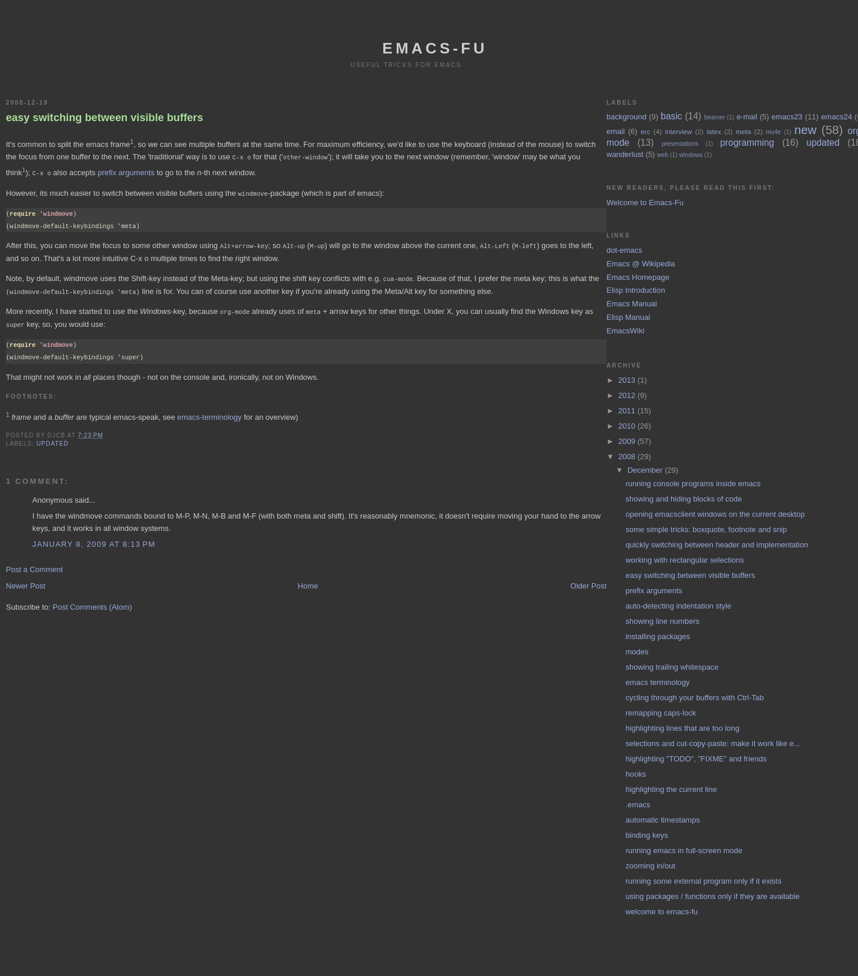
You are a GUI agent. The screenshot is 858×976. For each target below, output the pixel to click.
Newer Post (25, 581)
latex (713, 131)
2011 (628, 410)
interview (678, 131)
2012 (628, 395)
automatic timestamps (662, 819)
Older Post (588, 581)
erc (645, 131)
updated (52, 439)
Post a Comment (34, 564)
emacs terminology (657, 682)
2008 (628, 456)
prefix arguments (126, 172)
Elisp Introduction (635, 290)
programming (747, 143)
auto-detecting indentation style (678, 605)
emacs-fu (435, 48)
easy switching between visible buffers (104, 117)
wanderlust (625, 154)
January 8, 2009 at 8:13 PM (94, 539)
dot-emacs (624, 250)
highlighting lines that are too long (682, 728)
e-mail (746, 116)
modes (636, 651)
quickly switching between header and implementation (716, 544)
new (805, 129)
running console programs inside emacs (692, 483)
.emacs (637, 804)
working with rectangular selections (684, 560)
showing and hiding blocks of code (683, 498)
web (662, 155)
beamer (714, 117)
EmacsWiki (625, 330)
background (626, 116)
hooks (635, 774)
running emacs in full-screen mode (683, 850)
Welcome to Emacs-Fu (644, 202)
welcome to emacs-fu (661, 911)
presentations (680, 144)
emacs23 (787, 116)
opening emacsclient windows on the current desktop (715, 514)
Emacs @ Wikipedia (640, 263)
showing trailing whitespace (671, 667)
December (646, 470)
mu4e (773, 132)
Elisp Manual (628, 317)
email (615, 131)
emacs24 (836, 116)
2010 (628, 426)
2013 (628, 380)
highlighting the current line (670, 789)
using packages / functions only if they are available (712, 896)
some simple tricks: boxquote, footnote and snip (706, 529)
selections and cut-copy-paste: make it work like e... (712, 743)
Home (308, 581)
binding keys (646, 835)
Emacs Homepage (637, 277)
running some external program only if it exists (703, 881)
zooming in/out (650, 865)
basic (671, 116)
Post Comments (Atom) (92, 602)
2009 (628, 441)
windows (691, 155)
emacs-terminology (209, 412)
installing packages (657, 636)
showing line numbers (662, 621)
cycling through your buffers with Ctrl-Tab (694, 697)
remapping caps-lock (660, 712)
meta (743, 131)
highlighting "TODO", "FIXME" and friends (695, 758)
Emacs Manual (631, 303)
